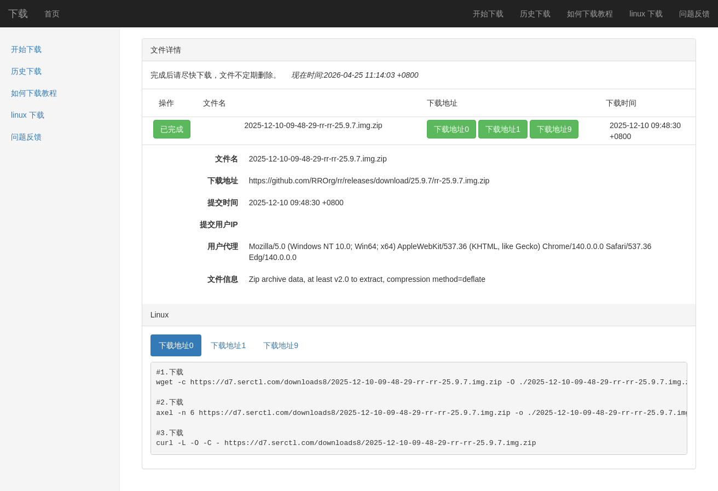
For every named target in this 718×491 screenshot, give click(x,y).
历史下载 (535, 13)
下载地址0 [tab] (176, 345)
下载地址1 (502, 129)
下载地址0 (451, 129)
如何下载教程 (590, 13)
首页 (52, 13)
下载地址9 (554, 129)
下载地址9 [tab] (280, 345)
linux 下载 (646, 13)
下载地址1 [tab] (228, 345)
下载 (18, 13)
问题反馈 (694, 13)
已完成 (171, 129)
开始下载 (488, 13)
